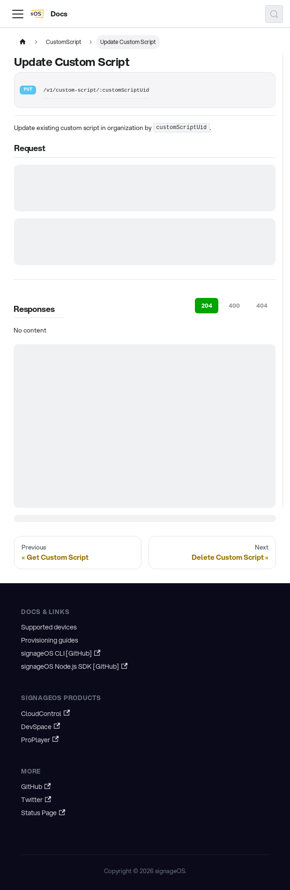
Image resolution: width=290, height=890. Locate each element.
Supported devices (49, 627)
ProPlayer (40, 740)
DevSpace (40, 726)
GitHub (36, 786)
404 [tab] (262, 306)
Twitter (36, 799)
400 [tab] (234, 306)
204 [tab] (206, 306)
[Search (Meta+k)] (274, 14)
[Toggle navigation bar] (18, 14)
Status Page (43, 813)
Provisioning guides (49, 640)
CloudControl (45, 713)
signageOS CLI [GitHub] (60, 653)
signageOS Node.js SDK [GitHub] (74, 666)
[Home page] (22, 42)
